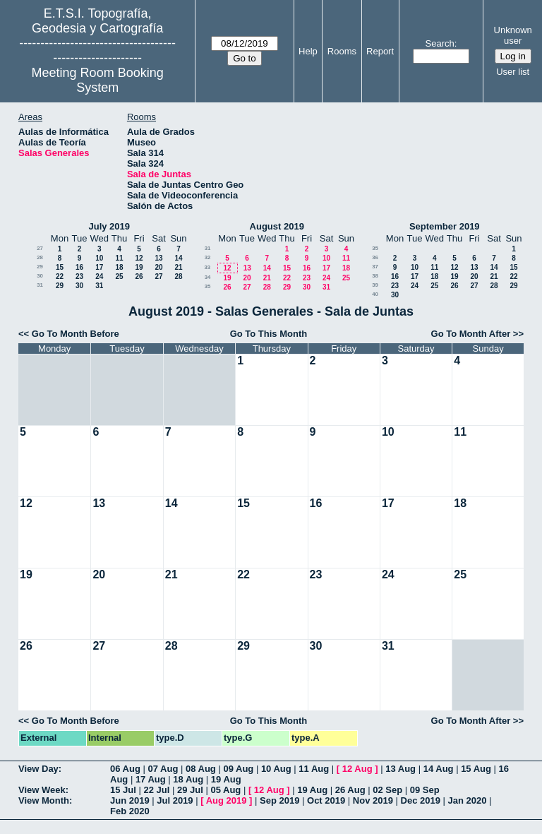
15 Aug (476, 768)
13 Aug (400, 768)
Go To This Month (269, 333)
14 (178, 258)
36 (375, 257)
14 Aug (438, 768)
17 (99, 267)
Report (380, 51)
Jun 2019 (130, 800)
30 (40, 276)
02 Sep (387, 790)
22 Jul (156, 790)
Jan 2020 (467, 800)
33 (207, 267)
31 (40, 285)
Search (440, 43)
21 (178, 267)
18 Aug (188, 779)
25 (119, 276)
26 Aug (350, 790)
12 (139, 258)
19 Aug (226, 779)
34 (208, 277)
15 (60, 267)
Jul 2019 (175, 800)
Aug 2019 (226, 800)
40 (375, 294)
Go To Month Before (75, 333)
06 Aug (125, 768)
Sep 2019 (279, 800)
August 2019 (277, 226)
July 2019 (109, 226)
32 (208, 257)
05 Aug (225, 790)
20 (158, 267)
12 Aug (357, 768)
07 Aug (162, 768)
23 (79, 276)
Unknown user (513, 35)
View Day (38, 768)
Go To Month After (471, 333)
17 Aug (151, 779)
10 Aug (276, 768)
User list (512, 71)
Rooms (341, 51)
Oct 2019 (326, 800)
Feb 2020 (130, 811)
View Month (43, 800)
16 (79, 267)
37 (375, 266)
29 (40, 266)
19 (139, 267)
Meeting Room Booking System (98, 80)
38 (375, 276)
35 (208, 286)
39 (375, 285)
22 (60, 276)
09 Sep (425, 790)
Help (308, 51)
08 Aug (201, 768)
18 (119, 267)
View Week (42, 790)
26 (139, 276)
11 (119, 258)
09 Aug (238, 768)
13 (158, 258)
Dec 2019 (420, 800)
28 (40, 257)
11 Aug (314, 768)
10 (99, 258)
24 (99, 276)
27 (40, 248)
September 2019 (444, 226)
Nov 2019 (373, 800)
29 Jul (190, 790)
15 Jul (123, 790)
